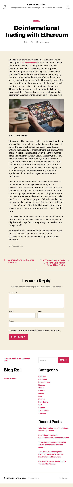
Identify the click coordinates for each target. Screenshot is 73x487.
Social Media (43, 414)
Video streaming (17, 246)
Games (41, 391)
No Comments (44, 42)
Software (42, 417)
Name (11, 315)
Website (11, 324)
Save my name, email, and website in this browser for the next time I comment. (36, 334)
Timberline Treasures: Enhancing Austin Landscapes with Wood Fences (52, 448)
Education (42, 383)
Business (42, 380)
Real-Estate (43, 405)
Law (40, 400)
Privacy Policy (34, 482)
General (36, 21)
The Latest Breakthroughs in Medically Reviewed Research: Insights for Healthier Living (51, 457)
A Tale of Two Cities (36, 5)
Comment (13, 296)
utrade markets (10, 382)
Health (41, 397)
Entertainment (44, 386)
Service (41, 411)
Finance (41, 388)
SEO (40, 408)
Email (39, 315)
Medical (41, 403)
